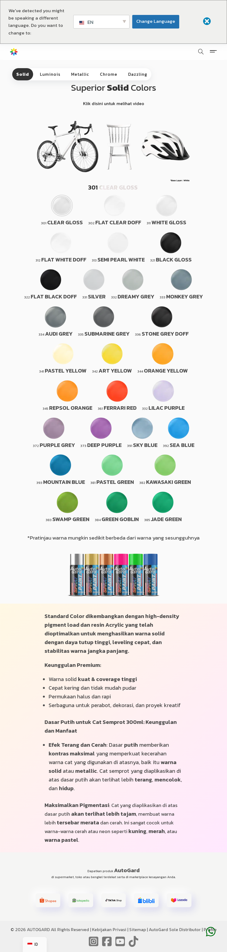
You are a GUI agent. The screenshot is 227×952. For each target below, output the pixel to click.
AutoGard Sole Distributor (175, 929)
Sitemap (137, 929)
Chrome (108, 74)
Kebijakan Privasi (109, 929)
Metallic (80, 74)
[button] (48, 900)
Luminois (50, 74)
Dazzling (137, 74)
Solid (22, 74)
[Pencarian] (201, 52)
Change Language (155, 21)
